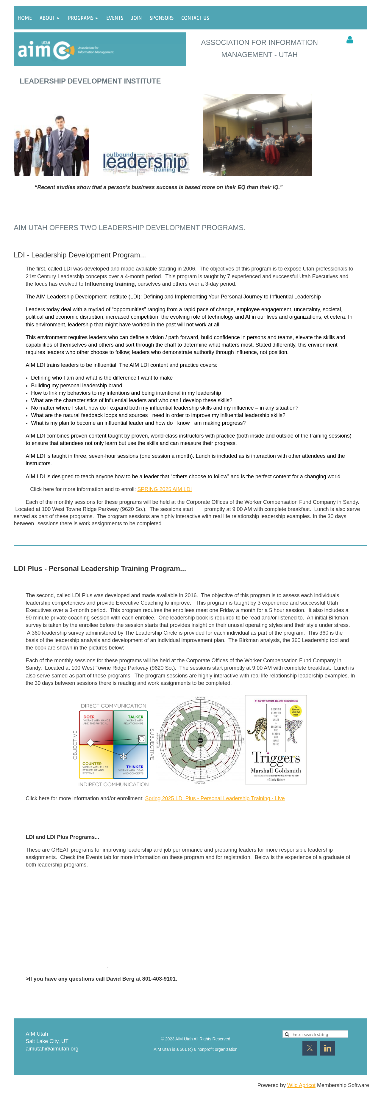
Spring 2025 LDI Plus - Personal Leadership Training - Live (215, 798)
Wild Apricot (301, 1085)
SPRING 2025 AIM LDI (164, 489)
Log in (350, 39)
